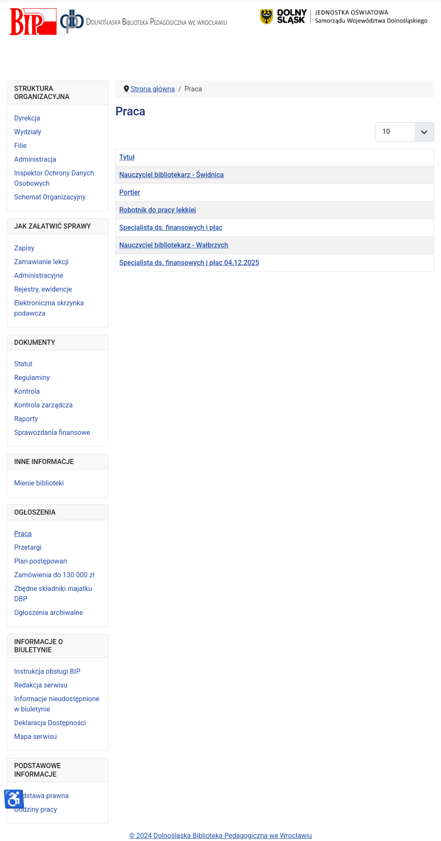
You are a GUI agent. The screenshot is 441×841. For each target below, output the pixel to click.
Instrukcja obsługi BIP (47, 671)
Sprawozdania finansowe (52, 432)
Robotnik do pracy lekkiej (157, 210)
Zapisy (24, 248)
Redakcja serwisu (40, 685)
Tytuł (127, 157)
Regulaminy (32, 378)
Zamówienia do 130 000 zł (54, 575)
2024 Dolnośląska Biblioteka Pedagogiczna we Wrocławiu (223, 836)
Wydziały (27, 132)
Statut (23, 364)
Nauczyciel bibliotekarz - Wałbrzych (173, 245)
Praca (23, 534)
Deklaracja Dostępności (50, 723)
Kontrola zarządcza (43, 405)
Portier (129, 192)
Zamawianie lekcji (41, 262)
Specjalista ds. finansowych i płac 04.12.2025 (189, 263)
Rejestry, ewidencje (43, 289)
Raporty (26, 419)
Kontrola (27, 391)
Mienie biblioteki (39, 483)
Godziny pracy (35, 809)
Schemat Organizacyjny (50, 197)
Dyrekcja (27, 118)
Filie (20, 146)
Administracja (35, 159)
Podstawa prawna (41, 796)
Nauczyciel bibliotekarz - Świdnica (171, 175)
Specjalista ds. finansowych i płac (170, 227)
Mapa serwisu (35, 736)
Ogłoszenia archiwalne (48, 613)
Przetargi (28, 547)
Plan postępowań (40, 561)
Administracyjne (38, 275)
